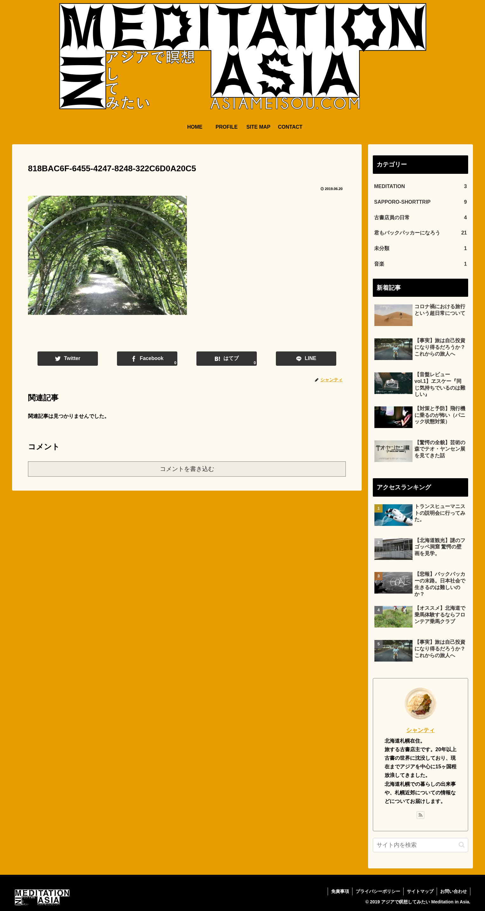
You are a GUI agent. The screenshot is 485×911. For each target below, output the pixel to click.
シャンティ (420, 730)
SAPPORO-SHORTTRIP (420, 202)
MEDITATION (420, 186)
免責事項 (340, 891)
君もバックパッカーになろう (420, 233)
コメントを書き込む (187, 469)
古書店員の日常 (420, 217)
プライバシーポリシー (378, 891)
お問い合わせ (453, 891)
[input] (420, 845)
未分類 (420, 248)
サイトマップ (420, 891)
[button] (461, 844)
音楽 (420, 264)
